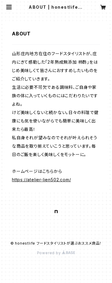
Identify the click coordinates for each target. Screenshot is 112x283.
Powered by (56, 253)
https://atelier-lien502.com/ (41, 179)
